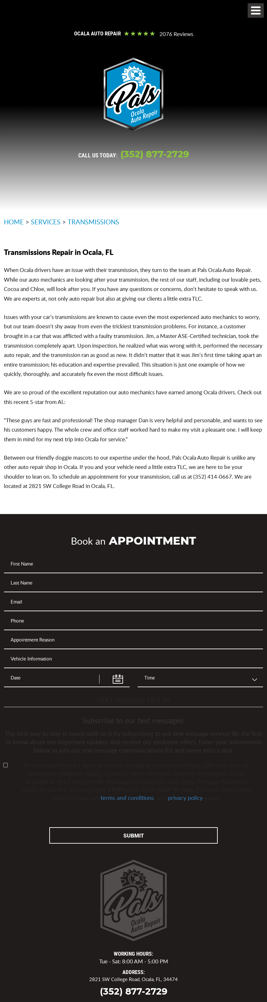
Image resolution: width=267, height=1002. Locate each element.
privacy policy (185, 797)
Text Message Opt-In (133, 700)
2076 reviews (176, 34)
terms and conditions (127, 797)
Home (14, 221)
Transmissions (93, 221)
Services (46, 221)
